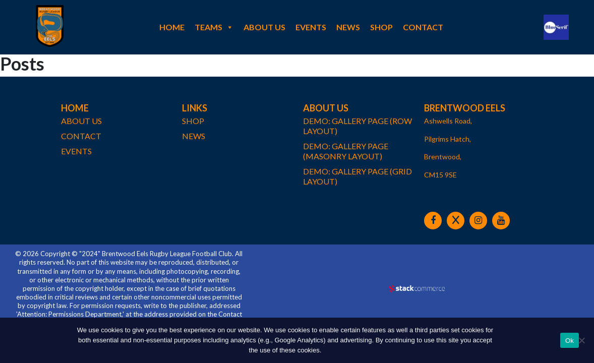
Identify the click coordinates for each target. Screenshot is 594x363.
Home (172, 27)
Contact (423, 27)
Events (310, 27)
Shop (381, 27)
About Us (264, 27)
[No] (581, 340)
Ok (569, 340)
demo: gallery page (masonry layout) (345, 151)
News (348, 27)
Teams (214, 27)
